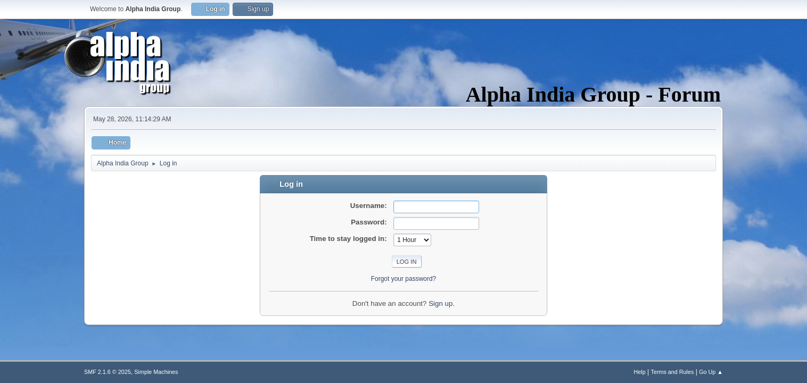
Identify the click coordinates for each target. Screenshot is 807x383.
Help (640, 372)
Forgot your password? (404, 278)
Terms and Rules (672, 372)
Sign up (440, 303)
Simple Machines (156, 372)
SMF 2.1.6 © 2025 (107, 372)
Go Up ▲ (711, 372)
